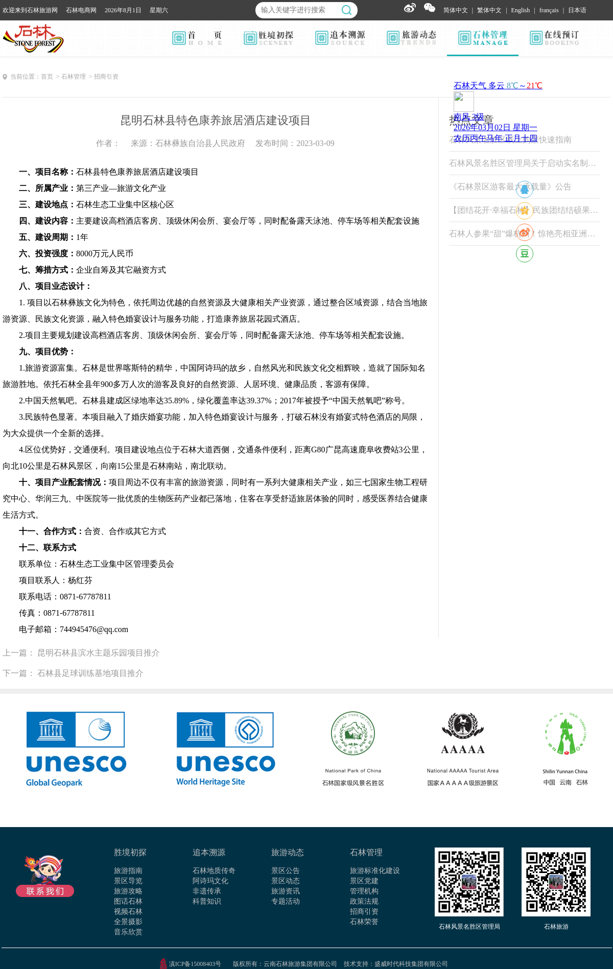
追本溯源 (209, 852)
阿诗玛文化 (210, 881)
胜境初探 (130, 852)
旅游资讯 (285, 891)
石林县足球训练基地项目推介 (90, 673)
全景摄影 (128, 922)
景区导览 (128, 881)
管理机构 (364, 891)
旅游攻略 (128, 891)
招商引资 (364, 911)
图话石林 (128, 901)
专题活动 (285, 901)
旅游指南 (128, 871)
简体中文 (455, 10)
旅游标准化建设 (375, 871)
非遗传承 (207, 891)
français (549, 10)
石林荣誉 (364, 922)
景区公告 (285, 871)
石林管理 (366, 852)
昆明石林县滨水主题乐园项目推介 (98, 652)
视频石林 (128, 911)
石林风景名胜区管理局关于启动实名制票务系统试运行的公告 (524, 163)
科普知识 (207, 901)
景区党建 (364, 881)
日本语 (577, 10)
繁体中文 (489, 10)
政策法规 (364, 901)
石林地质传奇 (214, 871)
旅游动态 (287, 852)
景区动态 (285, 881)
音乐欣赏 (128, 932)
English (520, 10)
